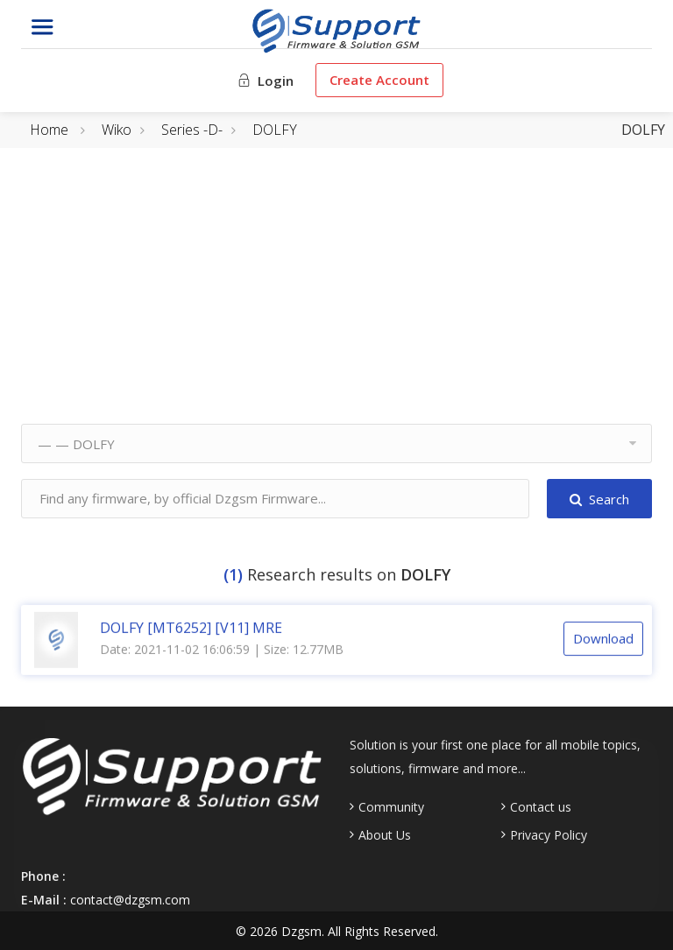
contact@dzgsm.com (130, 899)
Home (49, 129)
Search (599, 499)
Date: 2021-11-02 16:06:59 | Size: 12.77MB (222, 648)
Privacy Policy (548, 835)
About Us (384, 835)
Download (603, 638)
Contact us (540, 807)
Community (391, 807)
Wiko (116, 129)
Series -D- (192, 129)
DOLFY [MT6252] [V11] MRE (191, 627)
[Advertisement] (336, 301)
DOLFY (274, 129)
